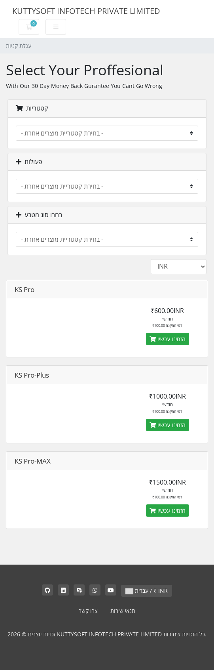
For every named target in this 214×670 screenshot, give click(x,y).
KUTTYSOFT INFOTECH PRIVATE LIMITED (86, 11)
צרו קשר (88, 611)
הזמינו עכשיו (168, 339)
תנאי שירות (122, 611)
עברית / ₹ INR (146, 590)
